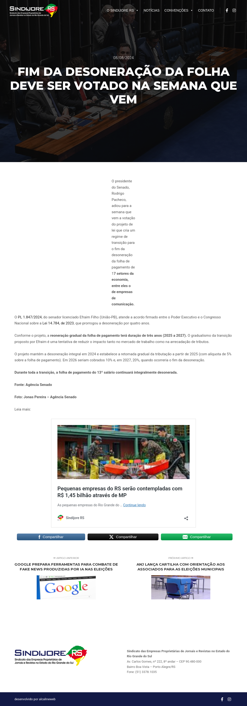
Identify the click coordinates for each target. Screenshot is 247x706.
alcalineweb (47, 699)
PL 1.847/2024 (30, 317)
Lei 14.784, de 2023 (58, 323)
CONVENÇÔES (178, 10)
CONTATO (206, 10)
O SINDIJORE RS (123, 10)
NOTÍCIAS (151, 10)
